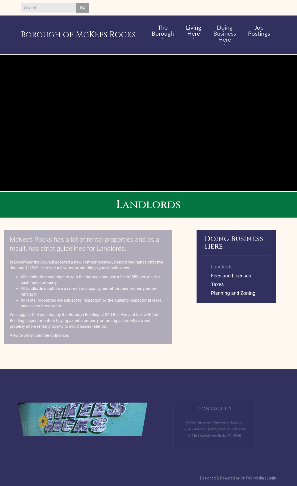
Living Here (193, 30)
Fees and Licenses (231, 275)
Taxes (217, 284)
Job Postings (259, 30)
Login (271, 478)
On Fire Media (252, 478)
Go (82, 7)
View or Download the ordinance (30, 335)
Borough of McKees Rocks (78, 34)
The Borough (162, 30)
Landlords (222, 267)
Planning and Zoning (233, 293)
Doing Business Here (224, 33)
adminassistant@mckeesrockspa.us (216, 423)
